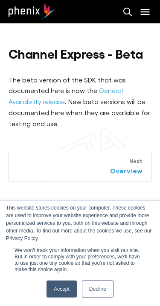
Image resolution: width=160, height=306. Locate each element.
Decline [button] (97, 289)
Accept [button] (62, 289)
